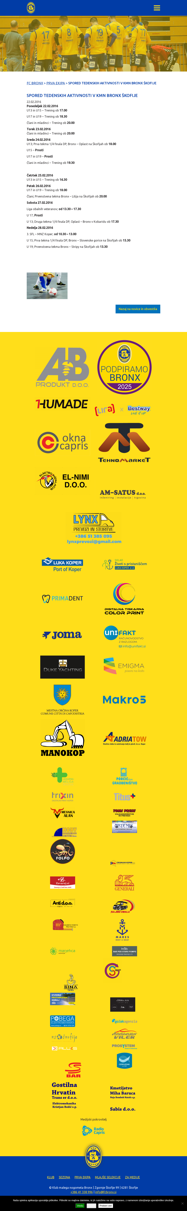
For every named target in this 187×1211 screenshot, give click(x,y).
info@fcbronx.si (106, 1192)
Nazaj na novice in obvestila (138, 309)
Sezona (64, 1177)
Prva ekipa (83, 1177)
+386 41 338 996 (81, 1192)
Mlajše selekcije (108, 1177)
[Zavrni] (182, 1203)
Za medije (132, 1177)
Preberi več (106, 1205)
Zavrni (91, 1205)
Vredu (80, 1205)
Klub (50, 1177)
